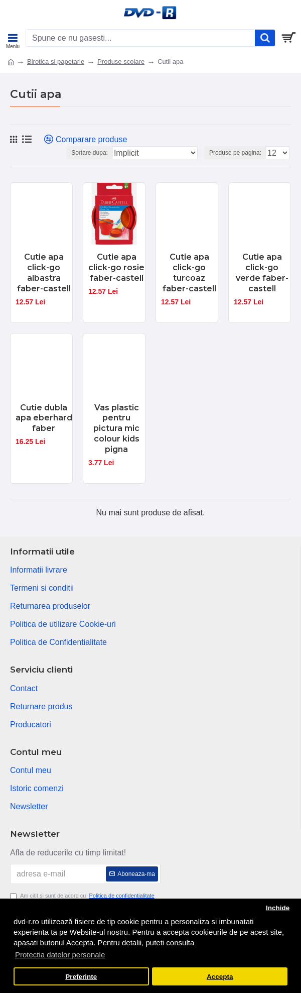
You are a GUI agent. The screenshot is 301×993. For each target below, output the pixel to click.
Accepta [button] (220, 976)
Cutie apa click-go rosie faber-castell (116, 267)
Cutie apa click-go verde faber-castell (262, 272)
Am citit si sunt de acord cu (83, 896)
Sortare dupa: (89, 152)
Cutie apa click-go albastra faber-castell (44, 272)
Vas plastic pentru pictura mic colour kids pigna (116, 428)
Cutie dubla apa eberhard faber (44, 418)
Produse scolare (120, 61)
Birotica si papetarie (55, 61)
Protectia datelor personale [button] (60, 954)
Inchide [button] (277, 908)
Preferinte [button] (81, 976)
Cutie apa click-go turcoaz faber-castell (189, 272)
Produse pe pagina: (235, 152)
